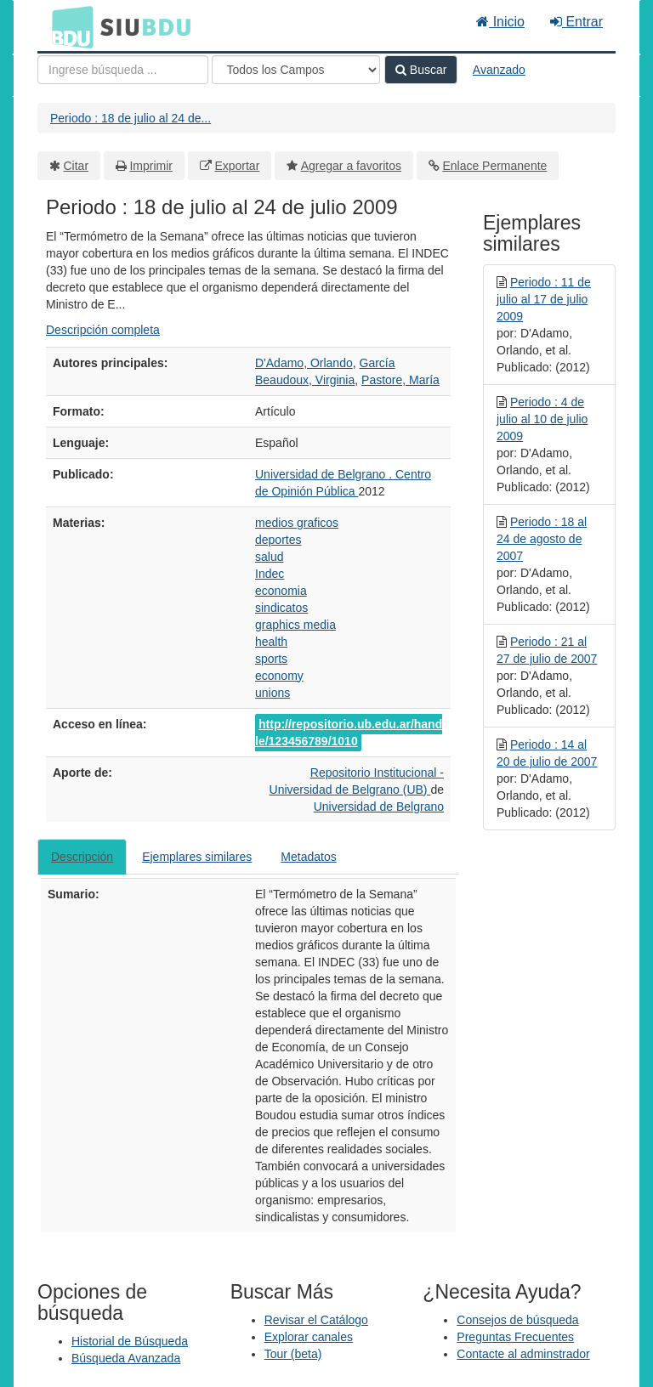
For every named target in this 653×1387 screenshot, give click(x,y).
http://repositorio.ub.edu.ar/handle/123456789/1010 (348, 732)
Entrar (576, 21)
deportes (278, 539)
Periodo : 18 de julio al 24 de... (130, 118)
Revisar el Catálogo (316, 1320)
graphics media (295, 624)
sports (271, 658)
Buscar (420, 69)
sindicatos (281, 607)
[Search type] (296, 69)
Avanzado (499, 69)
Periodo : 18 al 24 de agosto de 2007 (542, 539)
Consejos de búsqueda (517, 1320)
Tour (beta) (293, 1354)
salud (269, 556)
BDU (68, 26)
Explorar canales (308, 1337)
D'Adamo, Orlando (304, 363)
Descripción (82, 856)
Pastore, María (400, 380)
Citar (76, 166)
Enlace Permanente (494, 166)
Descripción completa (103, 330)
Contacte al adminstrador (523, 1354)
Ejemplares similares (197, 856)
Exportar (236, 166)
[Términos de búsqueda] (122, 69)
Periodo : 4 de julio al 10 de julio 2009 (542, 419)
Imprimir (151, 166)
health (271, 641)
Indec (269, 573)
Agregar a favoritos (351, 166)
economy (279, 675)
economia (281, 590)
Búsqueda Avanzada (125, 1358)
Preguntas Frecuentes (515, 1337)
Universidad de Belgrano (379, 806)
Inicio (500, 21)
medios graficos (296, 522)
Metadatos (308, 856)
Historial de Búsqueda (129, 1341)
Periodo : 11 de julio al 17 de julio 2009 (544, 299)
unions (272, 692)
